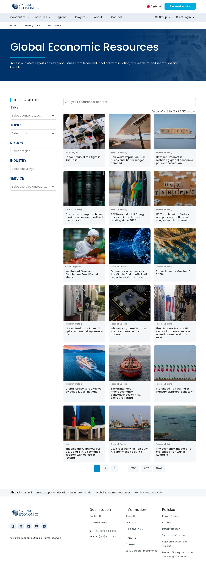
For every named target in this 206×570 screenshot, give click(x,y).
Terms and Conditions (175, 535)
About (100, 17)
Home (13, 25)
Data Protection (171, 528)
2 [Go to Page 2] (105, 468)
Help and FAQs (134, 528)
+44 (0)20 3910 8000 (105, 531)
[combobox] (30, 115)
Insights (82, 17)
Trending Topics (32, 25)
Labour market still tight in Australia (82, 158)
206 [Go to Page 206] (134, 468)
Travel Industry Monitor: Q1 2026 (173, 272)
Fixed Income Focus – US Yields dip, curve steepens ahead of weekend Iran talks (173, 333)
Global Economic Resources (113, 492)
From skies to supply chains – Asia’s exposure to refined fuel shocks (84, 217)
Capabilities (20, 17)
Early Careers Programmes (141, 550)
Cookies (167, 522)
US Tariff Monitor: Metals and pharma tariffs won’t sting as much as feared (173, 217)
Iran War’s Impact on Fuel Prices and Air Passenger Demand (128, 160)
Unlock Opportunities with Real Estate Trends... (64, 492)
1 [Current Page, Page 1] (97, 468)
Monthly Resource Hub (148, 492)
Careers (130, 544)
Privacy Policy (170, 516)
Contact (119, 17)
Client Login (186, 17)
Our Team (131, 522)
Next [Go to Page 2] (159, 468)
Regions (63, 17)
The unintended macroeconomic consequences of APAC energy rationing (126, 393)
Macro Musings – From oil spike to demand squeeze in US (84, 331)
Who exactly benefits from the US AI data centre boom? (128, 331)
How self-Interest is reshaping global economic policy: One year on (174, 160)
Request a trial (179, 6)
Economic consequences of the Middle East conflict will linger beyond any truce (129, 274)
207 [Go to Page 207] (146, 468)
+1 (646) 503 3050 (106, 536)
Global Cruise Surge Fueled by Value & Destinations (83, 390)
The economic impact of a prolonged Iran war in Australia (173, 451)
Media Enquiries (99, 522)
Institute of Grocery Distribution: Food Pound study (81, 274)
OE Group (163, 17)
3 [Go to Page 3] (114, 468)
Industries (43, 17)
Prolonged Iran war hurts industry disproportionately (174, 390)
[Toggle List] (53, 115)
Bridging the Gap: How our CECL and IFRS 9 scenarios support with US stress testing (82, 453)
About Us (131, 516)
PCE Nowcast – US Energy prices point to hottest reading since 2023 (128, 217)
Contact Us (96, 516)
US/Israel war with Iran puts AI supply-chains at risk (129, 450)
